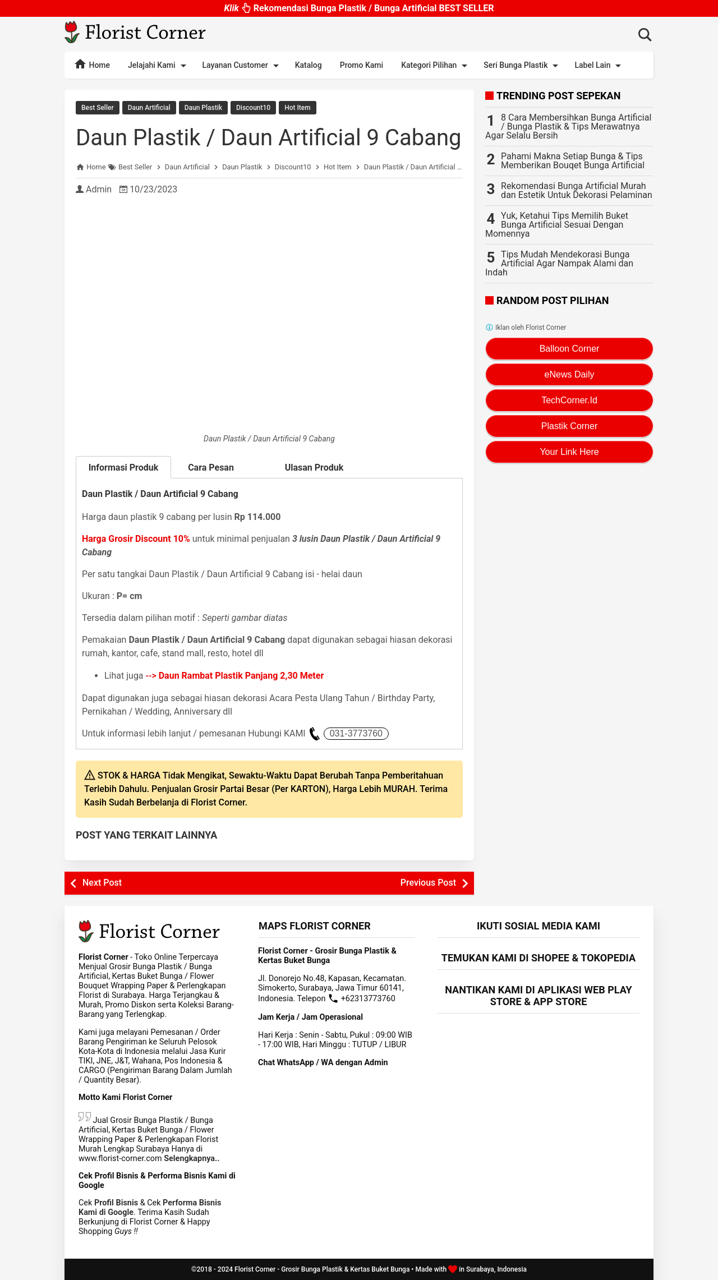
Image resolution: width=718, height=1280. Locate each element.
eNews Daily (570, 374)
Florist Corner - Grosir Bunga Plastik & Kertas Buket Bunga (321, 1269)
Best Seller (97, 108)
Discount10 (253, 108)
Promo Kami (361, 65)
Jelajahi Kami (159, 65)
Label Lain (599, 65)
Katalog (308, 65)
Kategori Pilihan (436, 65)
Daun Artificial (149, 108)
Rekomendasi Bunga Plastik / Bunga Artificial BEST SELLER (359, 10)
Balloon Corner (570, 348)
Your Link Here (569, 452)
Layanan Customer (242, 65)
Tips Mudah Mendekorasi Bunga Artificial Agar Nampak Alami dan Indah (559, 263)
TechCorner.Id (569, 400)
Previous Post (428, 882)
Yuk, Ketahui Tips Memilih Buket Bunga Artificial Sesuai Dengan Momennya (556, 224)
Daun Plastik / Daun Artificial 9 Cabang (269, 138)
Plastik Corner (569, 426)
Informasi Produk (124, 467)
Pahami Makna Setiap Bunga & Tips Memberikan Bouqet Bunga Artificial (573, 161)
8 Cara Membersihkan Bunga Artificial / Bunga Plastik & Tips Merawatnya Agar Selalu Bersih (568, 126)
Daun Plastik (203, 108)
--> (235, 675)
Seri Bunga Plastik (523, 65)
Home (91, 64)
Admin (99, 189)
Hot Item (297, 108)
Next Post (102, 882)
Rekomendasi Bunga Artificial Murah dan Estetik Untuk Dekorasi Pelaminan (576, 190)
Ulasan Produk (314, 467)
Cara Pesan (219, 468)
